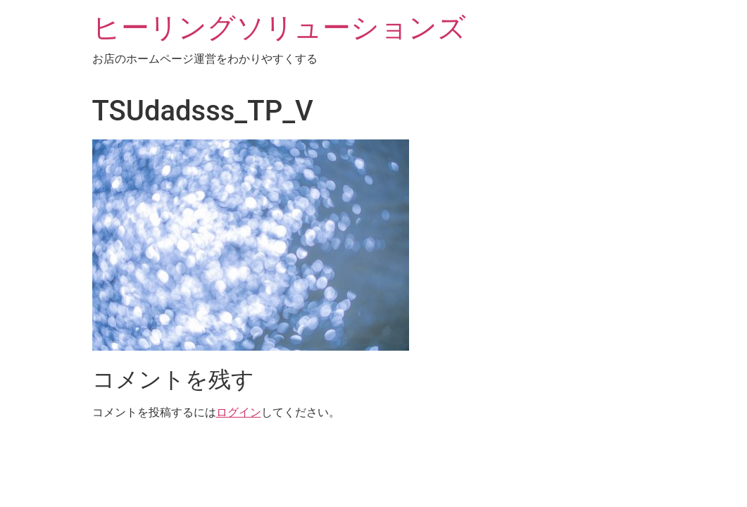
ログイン (238, 412)
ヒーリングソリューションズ (279, 27)
